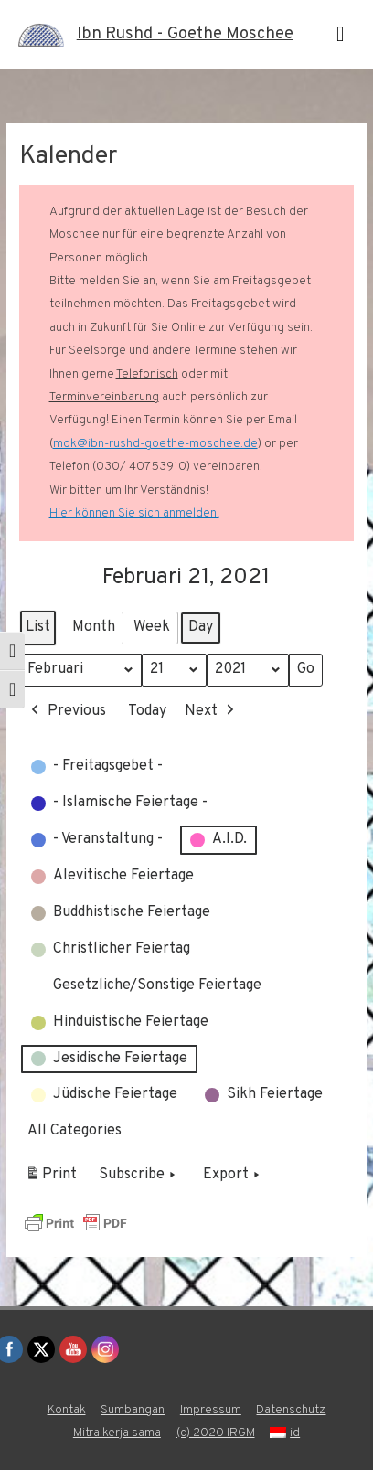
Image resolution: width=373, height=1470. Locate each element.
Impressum (210, 1410)
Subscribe (139, 1176)
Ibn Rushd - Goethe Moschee (185, 34)
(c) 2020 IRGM (215, 1433)
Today (147, 711)
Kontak (67, 1410)
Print (51, 1179)
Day (200, 627)
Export (233, 1176)
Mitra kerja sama (117, 1433)
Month (93, 627)
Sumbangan (133, 1410)
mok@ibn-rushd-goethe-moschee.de (155, 444)
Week (151, 627)
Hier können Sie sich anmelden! (134, 513)
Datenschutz (290, 1410)
